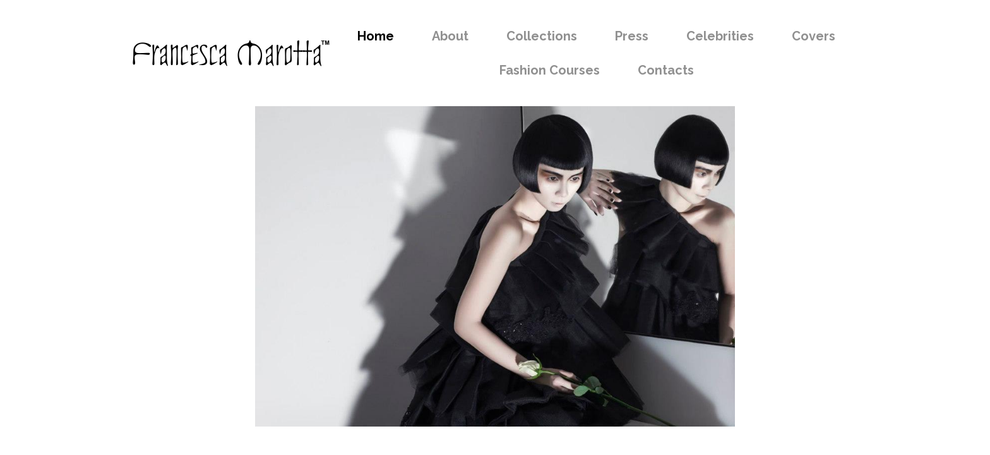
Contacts (666, 70)
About (450, 36)
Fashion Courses (549, 70)
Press (631, 36)
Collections (541, 36)
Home (375, 36)
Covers (813, 36)
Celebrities (720, 36)
